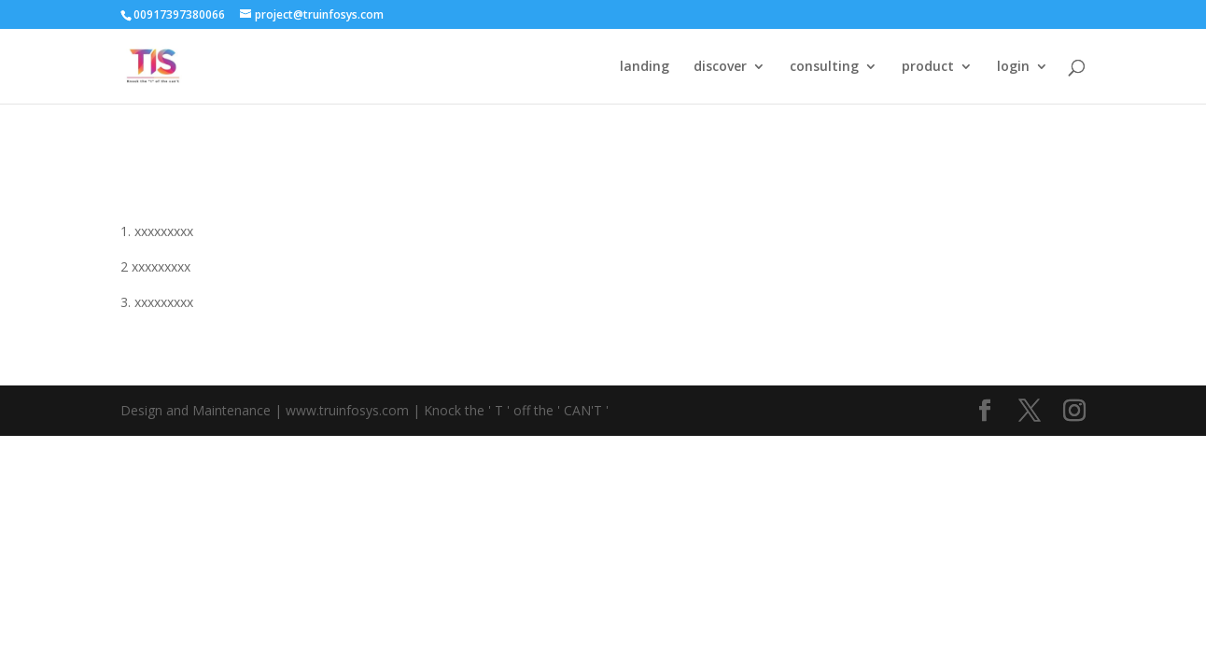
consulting (824, 67)
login (1013, 67)
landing (644, 67)
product (928, 67)
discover (720, 67)
